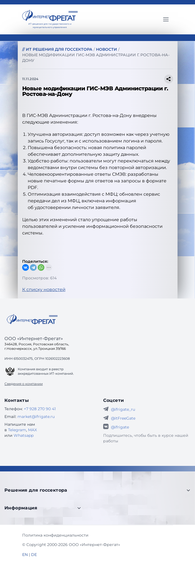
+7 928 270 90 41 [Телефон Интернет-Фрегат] (40, 408)
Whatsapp (24, 435)
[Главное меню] (166, 19)
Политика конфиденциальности (55, 535)
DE (34, 554)
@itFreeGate (123, 418)
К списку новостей (43, 289)
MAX (32, 429)
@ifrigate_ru (123, 409)
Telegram (17, 429)
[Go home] (32, 319)
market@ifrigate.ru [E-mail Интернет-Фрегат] (36, 416)
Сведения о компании (23, 384)
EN (25, 554)
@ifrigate (120, 427)
